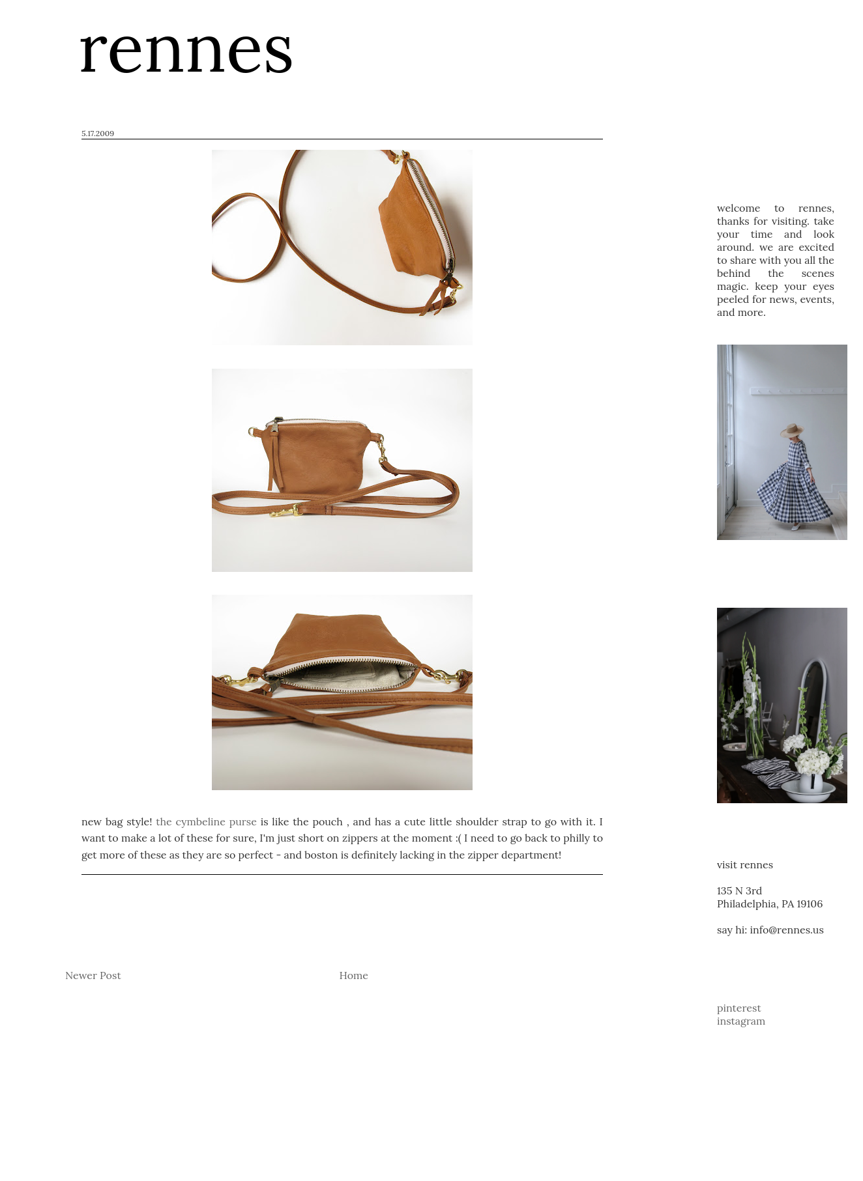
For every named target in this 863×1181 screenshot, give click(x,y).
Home (354, 975)
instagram (741, 1020)
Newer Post (93, 975)
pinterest (739, 1007)
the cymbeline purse (206, 821)
